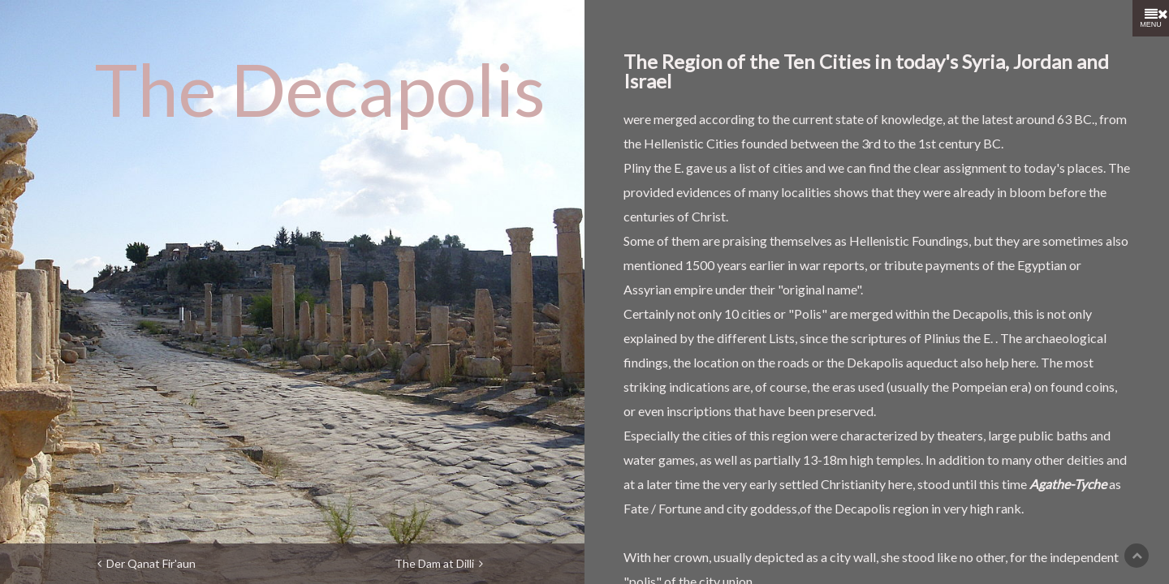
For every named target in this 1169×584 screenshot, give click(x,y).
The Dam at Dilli (439, 563)
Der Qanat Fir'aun (146, 563)
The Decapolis (320, 88)
